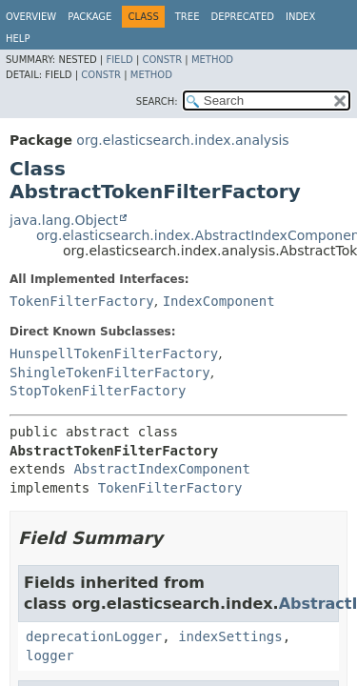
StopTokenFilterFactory (98, 390)
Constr (162, 59)
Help (18, 38)
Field (119, 59)
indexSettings (230, 636)
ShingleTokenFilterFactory (110, 372)
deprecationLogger (94, 636)
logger (50, 655)
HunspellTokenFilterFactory (114, 353)
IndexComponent (219, 301)
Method (212, 59)
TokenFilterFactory (82, 301)
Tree (187, 16)
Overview (31, 16)
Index (300, 16)
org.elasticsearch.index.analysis (182, 140)
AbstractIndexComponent (161, 468)
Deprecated (242, 16)
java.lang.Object (64, 220)
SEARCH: (157, 101)
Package (89, 16)
